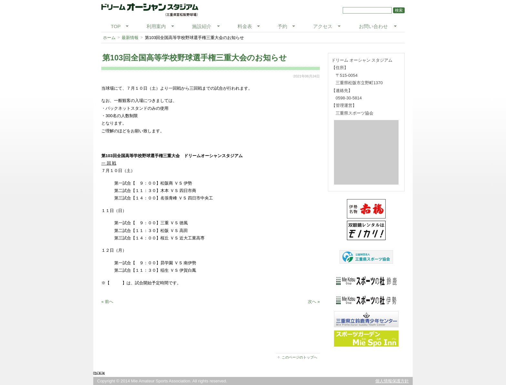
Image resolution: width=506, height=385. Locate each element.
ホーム (109, 37)
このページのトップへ (299, 357)
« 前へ (107, 301)
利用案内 (156, 26)
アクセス (322, 26)
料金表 (245, 26)
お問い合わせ (373, 26)
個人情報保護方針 (392, 381)
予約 (282, 26)
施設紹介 (201, 26)
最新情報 (130, 37)
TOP (116, 26)
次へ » (314, 301)
